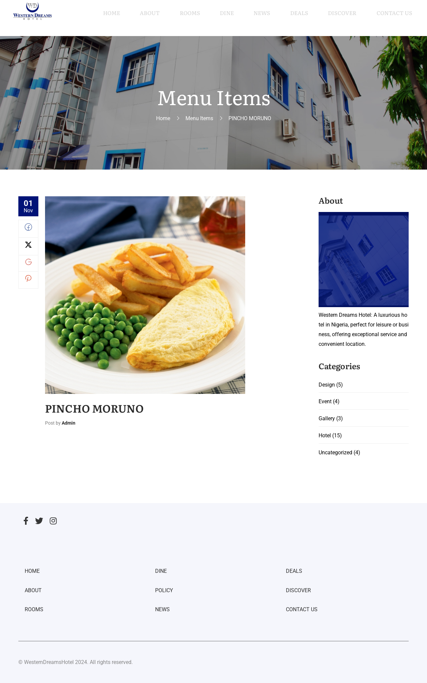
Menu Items (199, 118)
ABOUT (33, 590)
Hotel (325, 436)
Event (325, 402)
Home (163, 118)
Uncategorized (335, 452)
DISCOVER (298, 590)
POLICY (164, 590)
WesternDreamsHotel (49, 662)
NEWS (162, 610)
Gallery (327, 419)
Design (327, 385)
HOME (32, 571)
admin (68, 423)
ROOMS (34, 610)
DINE (161, 571)
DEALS (294, 571)
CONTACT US (302, 610)
